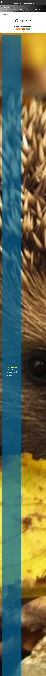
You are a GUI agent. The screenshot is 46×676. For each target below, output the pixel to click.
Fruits (23, 28)
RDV (40, 9)
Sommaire (5, 14)
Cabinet (14, 9)
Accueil (7, 9)
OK (33, 3)
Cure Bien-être (28, 9)
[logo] (8, 7)
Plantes (28, 28)
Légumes (18, 28)
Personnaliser (27, 3)
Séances (20, 9)
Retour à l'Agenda (23, 31)
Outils (35, 9)
